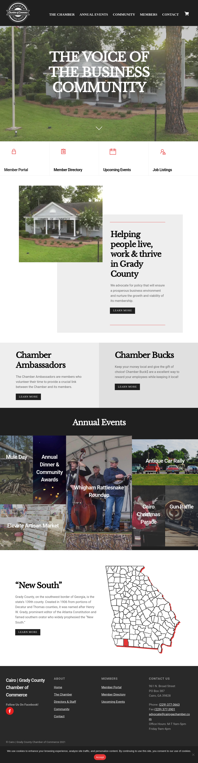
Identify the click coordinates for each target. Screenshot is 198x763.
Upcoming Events (113, 709)
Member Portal (112, 694)
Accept (100, 757)
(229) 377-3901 (165, 716)
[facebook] (10, 717)
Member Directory (114, 701)
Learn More (123, 312)
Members (148, 14)
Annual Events (94, 14)
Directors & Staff (65, 709)
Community (124, 14)
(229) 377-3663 (169, 711)
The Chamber (62, 14)
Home (58, 694)
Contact (170, 14)
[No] (193, 755)
